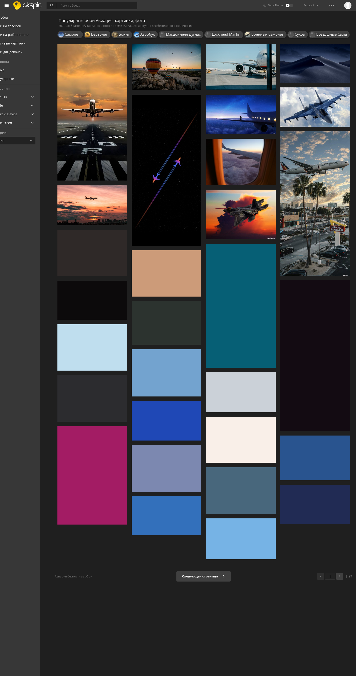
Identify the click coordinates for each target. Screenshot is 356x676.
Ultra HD (14, 97)
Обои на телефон (21, 26)
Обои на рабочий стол (25, 34)
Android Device (19, 114)
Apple (12, 105)
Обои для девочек (22, 52)
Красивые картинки (23, 43)
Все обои (15, 17)
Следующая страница (206, 576)
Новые (16, 70)
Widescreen (17, 123)
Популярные (21, 79)
